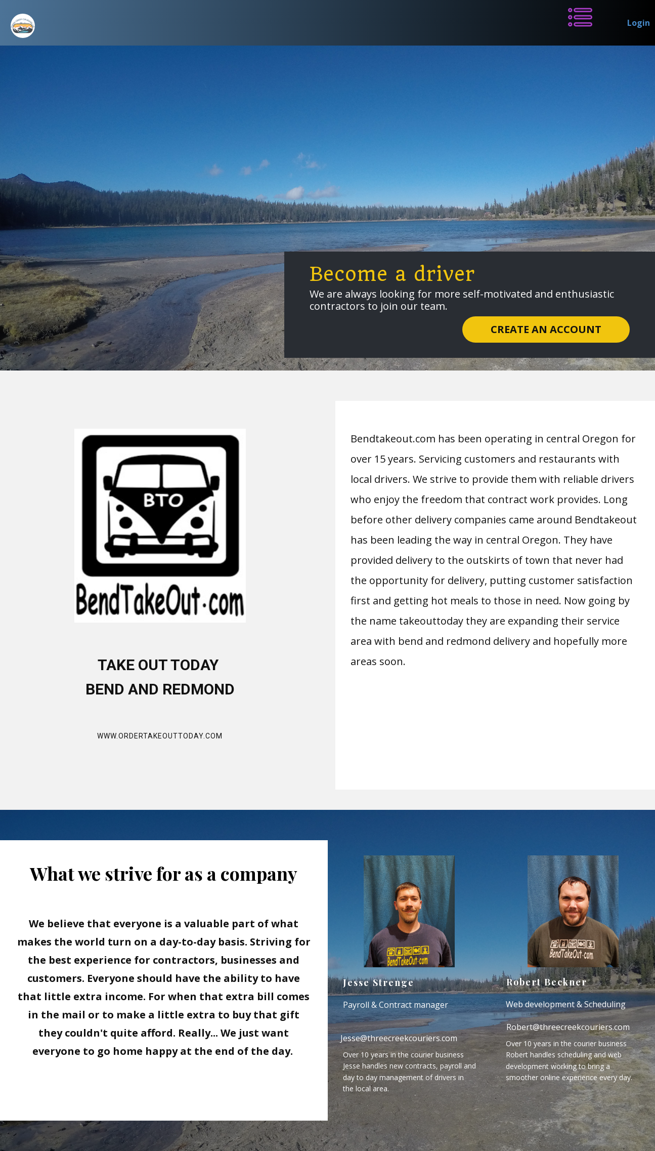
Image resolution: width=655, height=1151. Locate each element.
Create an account (546, 329)
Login (638, 22)
